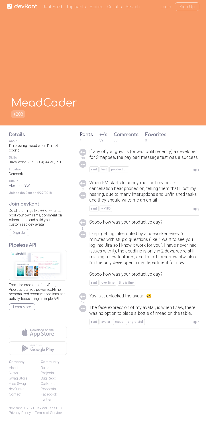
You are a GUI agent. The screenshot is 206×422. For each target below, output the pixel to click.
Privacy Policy (20, 413)
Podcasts (48, 389)
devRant (15, 408)
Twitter (46, 399)
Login (165, 6)
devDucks (16, 389)
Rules (45, 368)
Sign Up (187, 6)
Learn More (22, 307)
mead (119, 321)
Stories (96, 6)
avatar (105, 321)
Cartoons (48, 384)
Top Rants (76, 6)
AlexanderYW (19, 186)
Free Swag (17, 384)
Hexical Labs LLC (48, 408)
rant (94, 169)
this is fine (126, 282)
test (104, 169)
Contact (15, 394)
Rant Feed (52, 6)
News (13, 373)
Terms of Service (48, 413)
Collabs (114, 6)
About (13, 368)
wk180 (105, 208)
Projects (47, 373)
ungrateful (135, 321)
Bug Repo (48, 378)
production (119, 169)
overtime (107, 282)
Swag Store (18, 378)
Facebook (49, 394)
